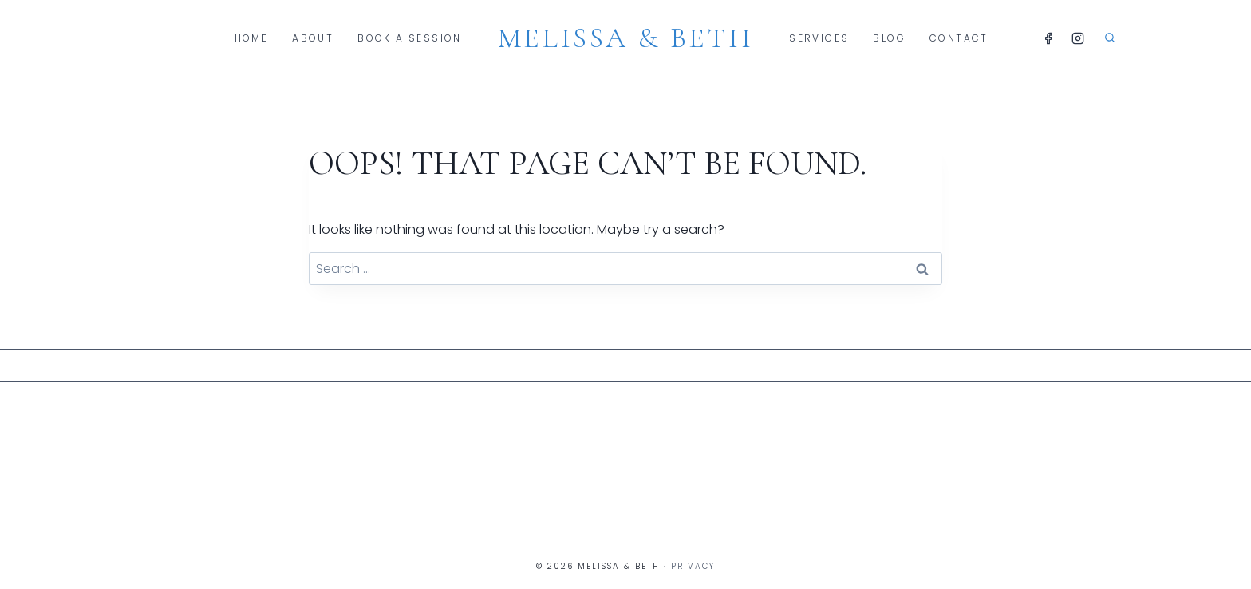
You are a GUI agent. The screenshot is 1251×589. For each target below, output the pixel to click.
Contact (959, 38)
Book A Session (409, 38)
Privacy (693, 566)
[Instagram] (1078, 38)
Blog (889, 38)
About (312, 38)
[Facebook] (1048, 38)
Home (252, 38)
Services (819, 38)
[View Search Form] (1110, 38)
